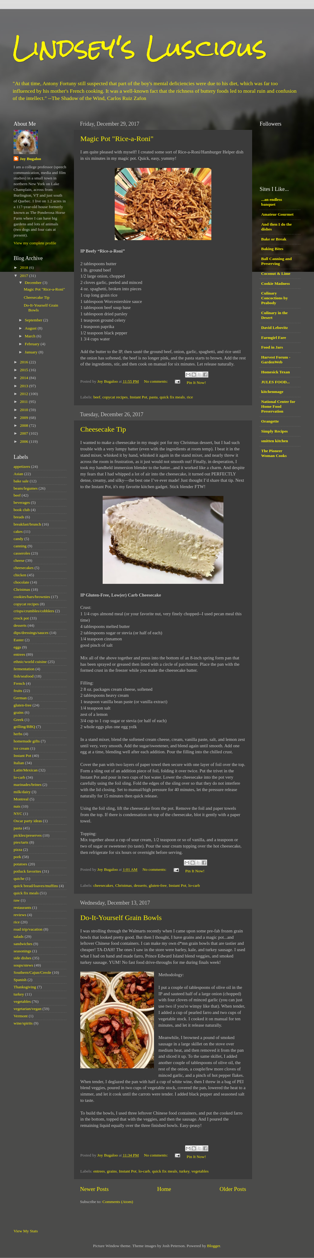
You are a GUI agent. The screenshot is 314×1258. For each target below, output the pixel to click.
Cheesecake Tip (103, 429)
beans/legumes (25, 488)
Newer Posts (94, 1189)
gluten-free (158, 885)
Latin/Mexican (25, 770)
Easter (19, 640)
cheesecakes (103, 885)
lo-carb (194, 885)
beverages (22, 502)
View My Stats (26, 1231)
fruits (18, 690)
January (31, 352)
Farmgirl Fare (273, 337)
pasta (153, 397)
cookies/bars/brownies (32, 596)
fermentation (24, 669)
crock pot (21, 618)
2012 (24, 393)
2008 (24, 425)
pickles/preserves (28, 835)
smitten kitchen (274, 441)
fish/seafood (24, 676)
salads (19, 936)
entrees (99, 1171)
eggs (17, 647)
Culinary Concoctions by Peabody (274, 298)
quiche (19, 878)
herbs (18, 734)
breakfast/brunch (27, 524)
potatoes (20, 864)
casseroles (22, 553)
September (34, 320)
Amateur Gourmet (277, 214)
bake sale (21, 481)
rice (190, 397)
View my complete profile (35, 243)
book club (22, 509)
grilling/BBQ (24, 726)
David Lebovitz (274, 327)
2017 (24, 275)
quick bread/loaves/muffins (36, 885)
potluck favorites (27, 871)
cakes (18, 531)
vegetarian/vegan (27, 1008)
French (19, 683)
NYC (18, 813)
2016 (24, 362)
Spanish (20, 979)
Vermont (21, 1016)
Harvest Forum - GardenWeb (275, 359)
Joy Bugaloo (30, 158)
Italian (19, 763)
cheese (19, 560)
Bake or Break (274, 239)
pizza (18, 849)
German (20, 698)
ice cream (21, 748)
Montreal (21, 799)
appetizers (22, 466)
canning (20, 546)
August (31, 328)
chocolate (21, 582)
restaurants (22, 907)
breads (19, 517)
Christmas (123, 885)
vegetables (200, 1171)
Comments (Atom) (117, 1201)
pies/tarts (21, 842)
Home (164, 1189)
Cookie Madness (275, 283)
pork (17, 856)
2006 (24, 441)
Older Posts (232, 1189)
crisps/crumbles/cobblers (34, 611)
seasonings (22, 951)
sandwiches (23, 943)
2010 (24, 409)
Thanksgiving (25, 987)
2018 (24, 267)
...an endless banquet (271, 202)
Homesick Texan (275, 372)
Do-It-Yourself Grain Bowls (121, 918)
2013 (24, 386)
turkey (184, 1171)
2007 (24, 433)
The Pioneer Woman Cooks (274, 453)
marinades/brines (27, 784)
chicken (20, 575)
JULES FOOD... (275, 382)
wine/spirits (23, 1023)
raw (17, 900)
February (32, 344)
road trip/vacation (28, 929)
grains (112, 1171)
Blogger (213, 1246)
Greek (19, 719)
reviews (20, 914)
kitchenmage (272, 391)
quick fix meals (172, 397)
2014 (24, 377)
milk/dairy (22, 792)
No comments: (156, 381)
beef (96, 397)
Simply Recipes (274, 431)
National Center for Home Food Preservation (278, 406)
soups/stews (23, 965)
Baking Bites (272, 248)
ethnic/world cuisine (30, 661)
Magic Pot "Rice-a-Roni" (116, 139)
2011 (24, 401)
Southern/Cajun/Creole (32, 972)
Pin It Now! (196, 382)
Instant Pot (138, 397)
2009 (24, 417)
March (31, 336)
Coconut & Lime (275, 273)
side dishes (22, 958)
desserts (140, 885)
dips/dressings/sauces (31, 632)
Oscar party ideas (28, 821)
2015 (24, 370)
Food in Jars (272, 347)
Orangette (270, 421)
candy (18, 538)
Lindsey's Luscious (139, 47)
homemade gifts (27, 741)
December (34, 282)
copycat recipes (115, 397)
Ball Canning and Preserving (276, 261)
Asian (18, 473)
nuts (17, 806)
